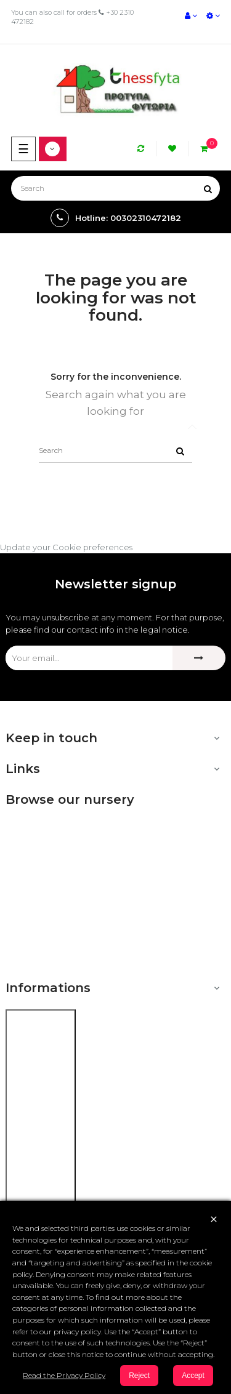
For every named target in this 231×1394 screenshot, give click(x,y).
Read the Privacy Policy (64, 1375)
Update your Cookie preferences (66, 547)
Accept (193, 1375)
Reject (139, 1375)
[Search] (115, 188)
